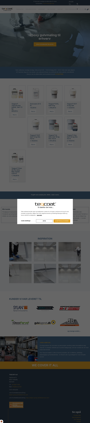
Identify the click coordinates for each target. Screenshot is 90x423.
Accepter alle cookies (62, 221)
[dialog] (45, 211)
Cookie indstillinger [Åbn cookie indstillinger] (25, 220)
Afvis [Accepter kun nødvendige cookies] (44, 221)
